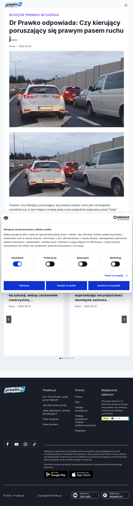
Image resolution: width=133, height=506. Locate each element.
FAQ (77, 402)
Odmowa (24, 285)
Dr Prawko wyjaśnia (39, 15)
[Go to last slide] (8, 319)
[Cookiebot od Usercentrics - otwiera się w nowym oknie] (115, 218)
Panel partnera (50, 424)
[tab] (60, 358)
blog (13, 15)
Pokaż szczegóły (114, 275)
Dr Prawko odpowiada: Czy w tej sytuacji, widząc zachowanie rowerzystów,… (33, 295)
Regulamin (80, 430)
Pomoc (78, 396)
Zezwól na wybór (66, 285)
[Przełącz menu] (125, 5)
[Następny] (124, 319)
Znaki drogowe (51, 419)
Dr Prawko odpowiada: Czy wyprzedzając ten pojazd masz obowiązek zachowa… (98, 295)
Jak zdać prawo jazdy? (55, 405)
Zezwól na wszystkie (108, 285)
